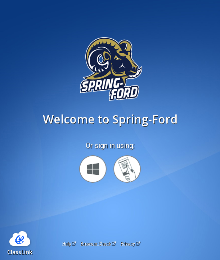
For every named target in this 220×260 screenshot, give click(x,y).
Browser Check (98, 243)
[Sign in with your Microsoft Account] (93, 169)
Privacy (130, 243)
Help (69, 243)
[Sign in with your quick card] (127, 169)
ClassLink (19, 252)
